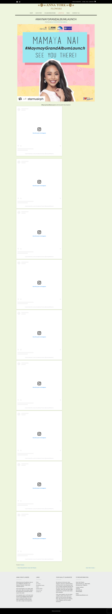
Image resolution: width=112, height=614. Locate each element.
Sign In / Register (76, 1)
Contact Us (75, 13)
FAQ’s (68, 13)
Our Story (39, 13)
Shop (31, 13)
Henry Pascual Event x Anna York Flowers (26, 567)
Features (22, 564)
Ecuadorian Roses (50, 13)
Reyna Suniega (63, 22)
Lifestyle (61, 13)
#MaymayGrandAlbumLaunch (48, 104)
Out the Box (58, 611)
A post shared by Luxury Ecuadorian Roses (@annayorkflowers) (39, 153)
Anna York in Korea (91, 567)
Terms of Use (39, 590)
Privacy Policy (39, 588)
